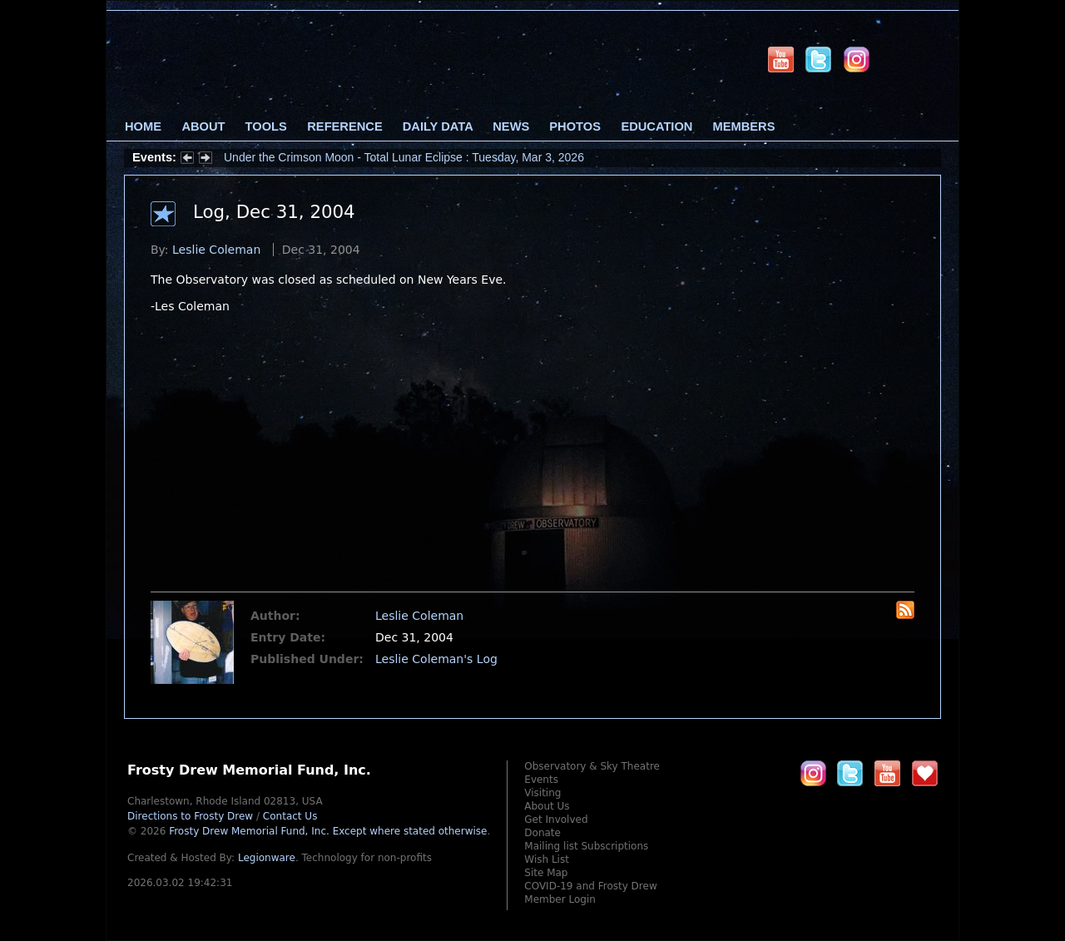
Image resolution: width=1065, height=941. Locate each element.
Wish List (546, 859)
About (203, 126)
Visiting (542, 793)
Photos (575, 126)
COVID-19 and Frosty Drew (590, 886)
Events (541, 779)
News (511, 126)
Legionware (266, 858)
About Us (546, 806)
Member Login (560, 899)
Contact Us (290, 816)
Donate (542, 833)
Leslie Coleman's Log (436, 659)
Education (656, 126)
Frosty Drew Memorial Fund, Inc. (328, 831)
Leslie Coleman (216, 249)
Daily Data (438, 126)
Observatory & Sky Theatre (592, 766)
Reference (344, 126)
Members (744, 126)
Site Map (545, 873)
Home (143, 126)
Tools (266, 126)
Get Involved (555, 819)
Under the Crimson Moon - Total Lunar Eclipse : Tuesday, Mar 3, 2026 (404, 157)
